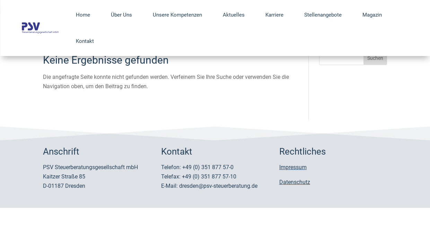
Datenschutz (294, 182)
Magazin (372, 15)
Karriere (274, 15)
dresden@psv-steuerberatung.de (218, 186)
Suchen (375, 58)
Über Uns (121, 15)
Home (83, 15)
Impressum (293, 167)
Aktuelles (234, 15)
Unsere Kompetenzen (177, 15)
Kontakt (85, 41)
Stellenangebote (323, 15)
